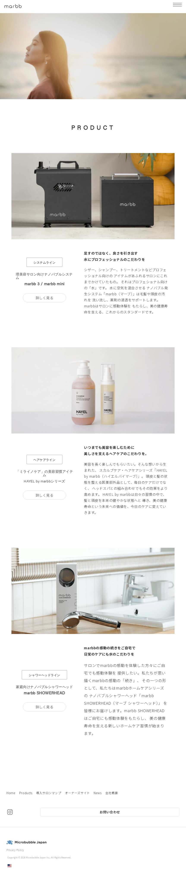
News (97, 793)
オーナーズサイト (77, 793)
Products (25, 793)
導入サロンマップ (48, 793)
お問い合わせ (110, 812)
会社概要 (111, 793)
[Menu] (177, 6)
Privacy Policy (15, 850)
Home (10, 793)
